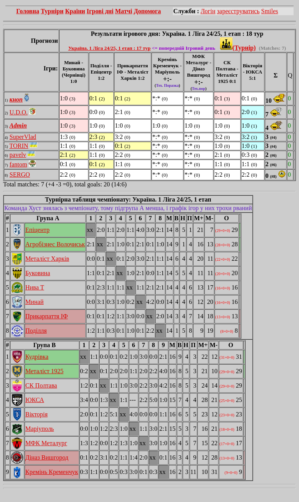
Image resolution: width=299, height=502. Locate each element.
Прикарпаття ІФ (46, 316)
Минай (34, 301)
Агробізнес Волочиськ (55, 244)
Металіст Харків (47, 258)
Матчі (123, 11)
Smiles (269, 11)
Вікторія (36, 414)
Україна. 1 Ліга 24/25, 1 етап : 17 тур (109, 48)
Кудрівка (36, 356)
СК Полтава (41, 385)
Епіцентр (37, 229)
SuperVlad (22, 136)
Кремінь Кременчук (51, 472)
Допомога (147, 11)
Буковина (37, 273)
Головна (27, 11)
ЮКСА (34, 400)
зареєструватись (238, 11)
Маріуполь (39, 428)
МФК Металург (46, 443)
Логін (208, 11)
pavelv (17, 154)
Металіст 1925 (44, 371)
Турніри (52, 11)
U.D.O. (18, 112)
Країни (75, 11)
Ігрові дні (100, 11)
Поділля (36, 330)
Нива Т (34, 287)
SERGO (19, 174)
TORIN (18, 145)
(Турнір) (238, 47)
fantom (18, 164)
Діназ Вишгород (47, 457)
